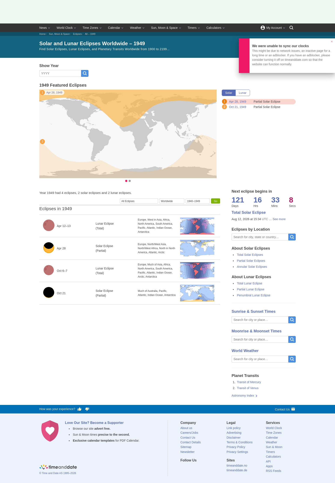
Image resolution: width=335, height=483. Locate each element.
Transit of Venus (248, 388)
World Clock (65, 27)
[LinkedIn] (198, 468)
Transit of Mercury (249, 382)
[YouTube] (212, 468)
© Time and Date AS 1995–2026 (57, 473)
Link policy (234, 428)
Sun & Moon (274, 447)
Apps (269, 466)
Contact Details (191, 442)
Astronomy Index (243, 395)
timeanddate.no (237, 465)
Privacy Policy (236, 447)
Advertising (234, 432)
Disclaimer (234, 437)
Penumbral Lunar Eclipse (253, 295)
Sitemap (186, 447)
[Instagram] (205, 468)
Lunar (243, 93)
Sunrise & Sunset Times (254, 311)
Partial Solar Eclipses (251, 260)
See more (279, 219)
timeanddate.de (237, 470)
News (43, 27)
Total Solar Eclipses (250, 254)
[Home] (58, 467)
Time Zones (90, 27)
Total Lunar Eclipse (249, 283)
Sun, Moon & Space (164, 27)
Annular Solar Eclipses (252, 266)
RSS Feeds (273, 471)
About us (186, 428)
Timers (192, 27)
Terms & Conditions (240, 442)
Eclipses (77, 34)
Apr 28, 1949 (54, 92)
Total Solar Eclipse (249, 212)
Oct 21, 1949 (237, 107)
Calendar (114, 27)
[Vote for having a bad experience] (87, 409)
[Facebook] (184, 468)
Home (42, 34)
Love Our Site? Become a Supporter (94, 423)
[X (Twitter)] (191, 468)
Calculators (213, 27)
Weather (135, 27)
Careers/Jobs (189, 432)
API (268, 461)
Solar (228, 93)
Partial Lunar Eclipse (250, 289)
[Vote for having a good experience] (79, 409)
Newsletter (188, 452)
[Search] (291, 27)
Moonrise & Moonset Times (257, 331)
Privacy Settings (237, 452)
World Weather (245, 351)
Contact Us (285, 409)
